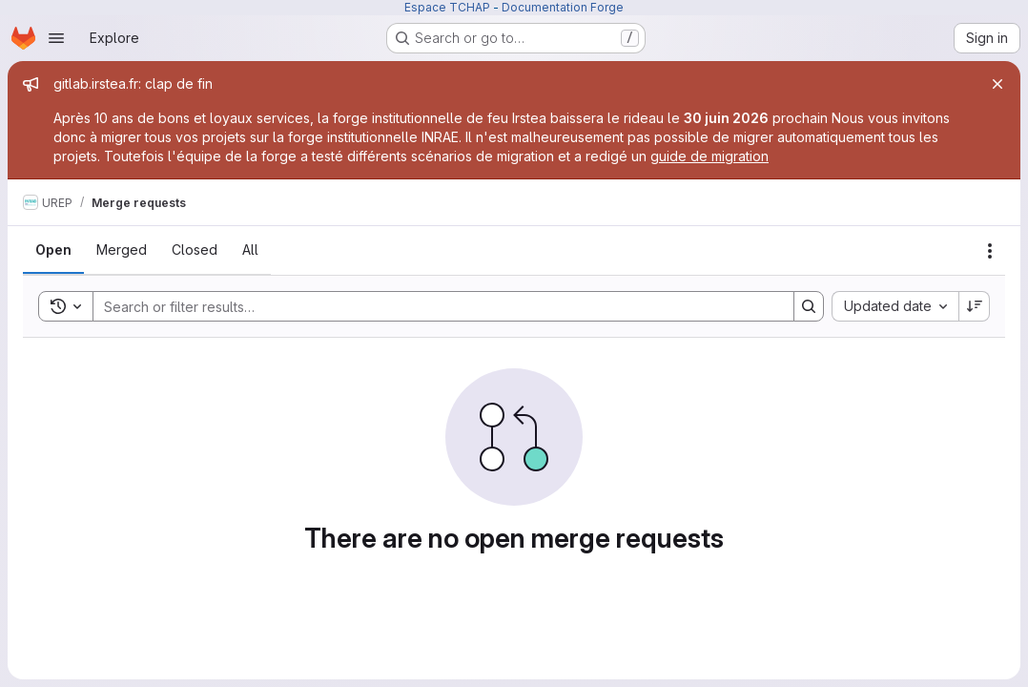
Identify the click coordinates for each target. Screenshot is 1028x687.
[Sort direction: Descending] (974, 306)
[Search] (434, 306)
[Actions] (990, 251)
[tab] (53, 250)
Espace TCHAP (447, 7)
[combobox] (895, 306)
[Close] (997, 84)
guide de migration (709, 156)
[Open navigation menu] (56, 38)
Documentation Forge (563, 7)
